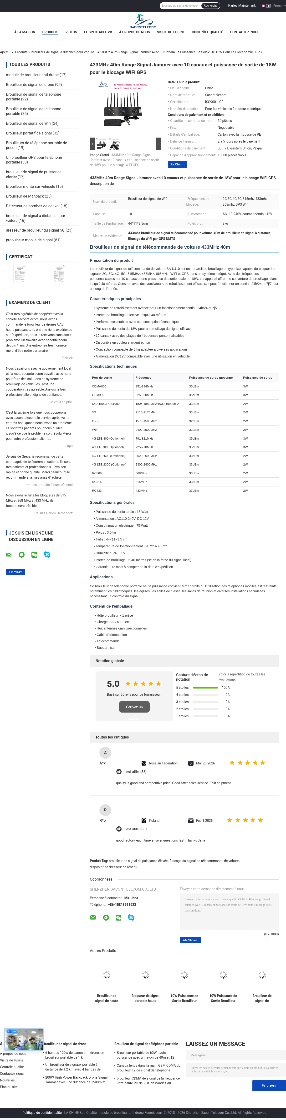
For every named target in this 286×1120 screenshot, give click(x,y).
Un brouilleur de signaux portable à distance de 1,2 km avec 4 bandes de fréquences (73, 1068)
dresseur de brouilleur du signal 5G (35, 230)
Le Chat (176, 164)
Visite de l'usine (171, 32)
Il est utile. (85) (135, 829)
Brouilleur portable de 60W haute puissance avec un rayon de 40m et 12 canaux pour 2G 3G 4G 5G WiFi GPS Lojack (149, 1056)
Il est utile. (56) (135, 772)
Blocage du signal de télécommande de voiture (204, 861)
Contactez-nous (245, 32)
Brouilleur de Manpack (25, 196)
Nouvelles (7, 1080)
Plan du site (9, 1087)
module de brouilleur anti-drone (32, 75)
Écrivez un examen (134, 709)
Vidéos (71, 32)
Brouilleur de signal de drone (30, 84)
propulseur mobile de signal (29, 240)
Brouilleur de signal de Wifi (28, 123)
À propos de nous (134, 32)
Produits (50, 32)
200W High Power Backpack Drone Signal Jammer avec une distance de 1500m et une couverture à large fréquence (76, 1080)
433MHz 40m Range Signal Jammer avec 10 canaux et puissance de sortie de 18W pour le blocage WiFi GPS (125, 160)
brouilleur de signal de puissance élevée (138, 861)
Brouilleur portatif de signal (29, 133)
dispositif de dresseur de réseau (113, 867)
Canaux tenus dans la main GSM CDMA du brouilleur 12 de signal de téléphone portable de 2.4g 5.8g (148, 1069)
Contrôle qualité (207, 32)
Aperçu (5, 52)
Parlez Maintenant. (242, 5)
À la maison (24, 32)
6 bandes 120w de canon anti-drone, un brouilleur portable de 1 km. (74, 1055)
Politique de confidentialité (42, 1113)
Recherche (211, 5)
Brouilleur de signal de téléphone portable (146, 1044)
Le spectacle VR (98, 32)
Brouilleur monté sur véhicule (30, 186)
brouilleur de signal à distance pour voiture (62, 52)
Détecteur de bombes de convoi (33, 206)
